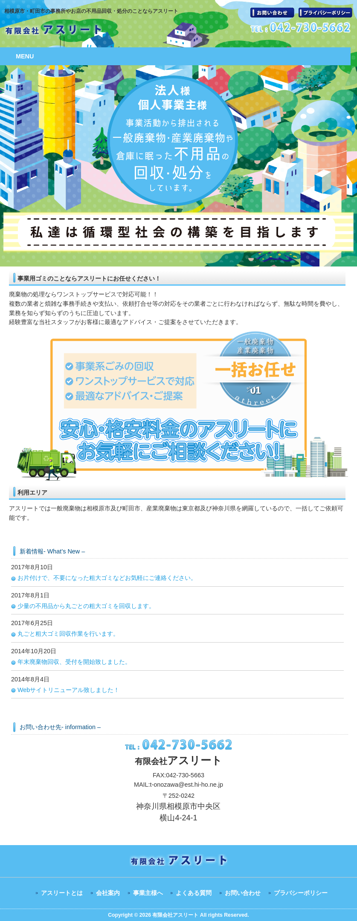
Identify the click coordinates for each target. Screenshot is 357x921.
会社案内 (108, 893)
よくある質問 (194, 893)
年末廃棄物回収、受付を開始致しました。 (74, 661)
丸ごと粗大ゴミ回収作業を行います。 (68, 633)
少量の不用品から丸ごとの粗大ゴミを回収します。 (86, 605)
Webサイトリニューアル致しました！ (68, 689)
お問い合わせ (272, 12)
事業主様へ (148, 893)
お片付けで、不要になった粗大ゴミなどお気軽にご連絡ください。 (107, 577)
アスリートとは (62, 893)
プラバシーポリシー (325, 12)
